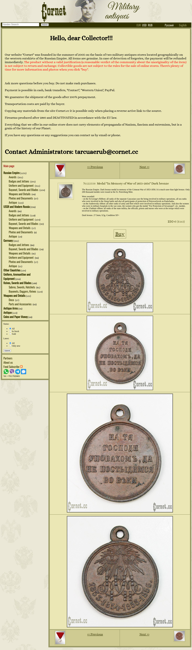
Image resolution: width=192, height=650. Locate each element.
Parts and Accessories (20, 304)
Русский (169, 25)
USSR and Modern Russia (16, 206)
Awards (13, 177)
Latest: (6, 338)
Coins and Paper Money (15, 317)
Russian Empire (11, 173)
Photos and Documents (21, 198)
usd (144, 25)
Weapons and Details (20, 194)
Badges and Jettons (19, 181)
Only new (14, 346)
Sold (12, 334)
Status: (6, 324)
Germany (8, 240)
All (12, 329)
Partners (7, 358)
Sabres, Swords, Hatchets (22, 287)
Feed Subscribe (13, 366)
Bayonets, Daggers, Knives (23, 291)
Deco (12, 300)
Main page (8, 166)
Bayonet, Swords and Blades (24, 190)
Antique (13, 202)
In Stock (14, 331)
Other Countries (11, 270)
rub (150, 25)
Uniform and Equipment (21, 185)
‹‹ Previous (95, 167)
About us (8, 362)
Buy (120, 234)
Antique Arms (10, 308)
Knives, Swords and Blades (17, 283)
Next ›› (144, 167)
